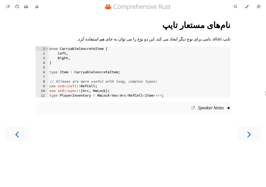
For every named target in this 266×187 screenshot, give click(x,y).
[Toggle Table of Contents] (259, 7)
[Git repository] (16, 6)
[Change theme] (247, 7)
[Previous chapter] (249, 134)
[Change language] (36, 7)
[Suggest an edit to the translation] (8, 6)
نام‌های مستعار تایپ (196, 24)
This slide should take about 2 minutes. (133, 108)
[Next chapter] (17, 134)
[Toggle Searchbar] (235, 7)
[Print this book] (25, 6)
